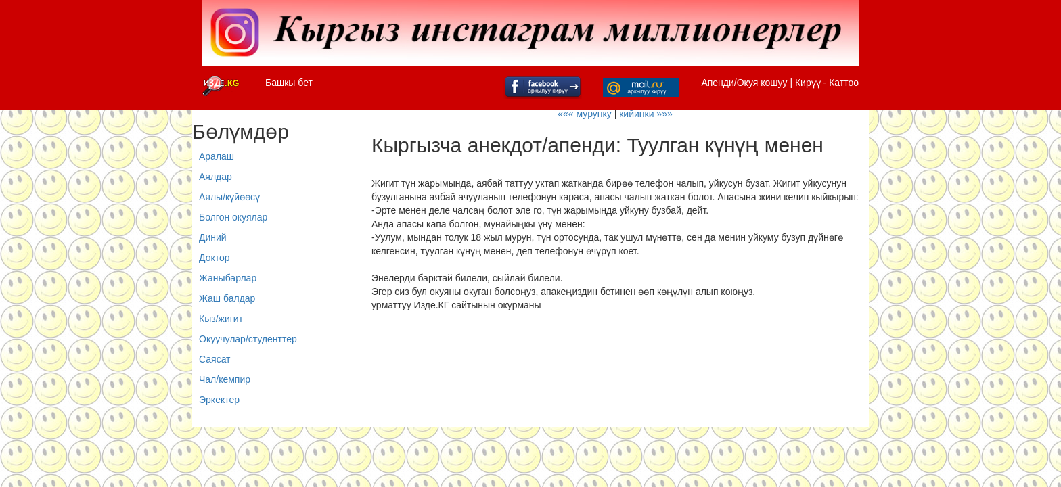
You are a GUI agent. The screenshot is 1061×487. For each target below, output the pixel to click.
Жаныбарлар (227, 278)
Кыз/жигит (221, 318)
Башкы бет (289, 82)
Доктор (214, 257)
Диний (213, 237)
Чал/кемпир (224, 379)
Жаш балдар (227, 298)
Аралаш (216, 156)
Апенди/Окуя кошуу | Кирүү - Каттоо (780, 82)
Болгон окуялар (233, 217)
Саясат (215, 359)
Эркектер (219, 399)
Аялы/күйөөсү (229, 196)
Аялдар (215, 176)
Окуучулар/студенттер (248, 338)
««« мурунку (585, 113)
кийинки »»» (646, 113)
